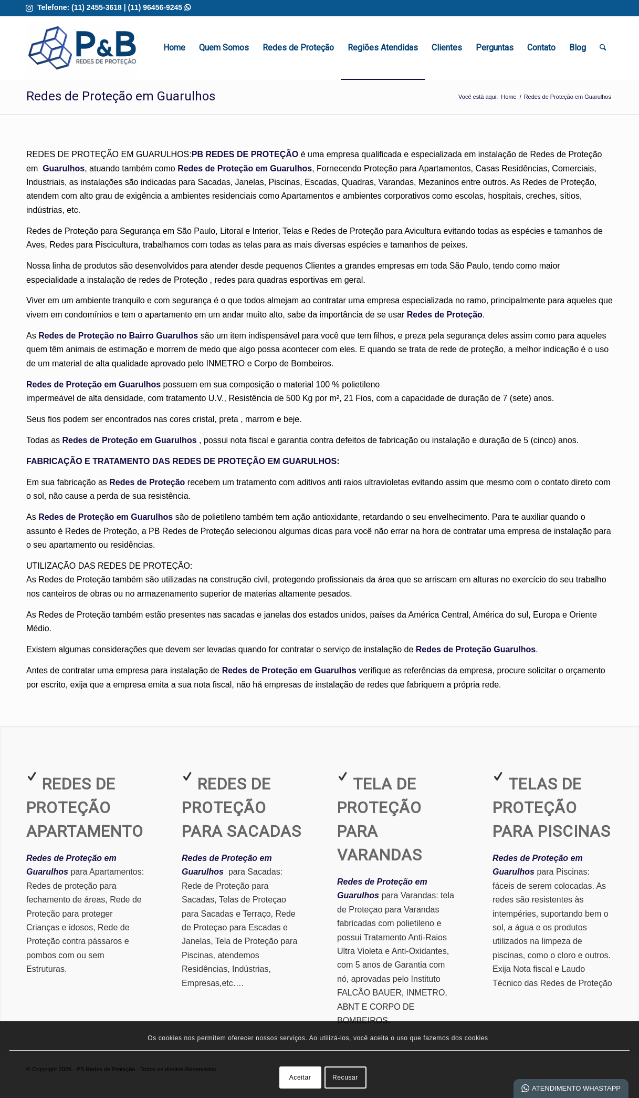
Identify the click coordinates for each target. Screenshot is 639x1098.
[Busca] (603, 47)
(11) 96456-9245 (159, 7)
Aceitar (300, 1077)
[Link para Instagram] (29, 8)
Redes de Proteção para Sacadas (241, 807)
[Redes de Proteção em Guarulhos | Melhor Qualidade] (82, 47)
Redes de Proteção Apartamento (84, 807)
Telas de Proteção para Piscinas (552, 807)
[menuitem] (174, 47)
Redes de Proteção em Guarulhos (120, 96)
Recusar (345, 1077)
